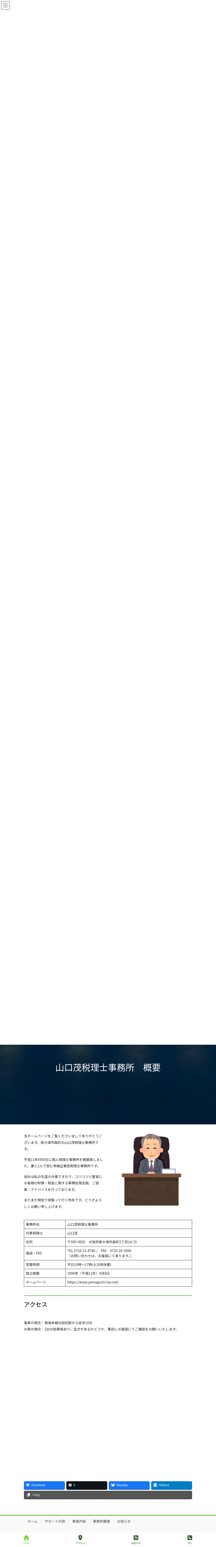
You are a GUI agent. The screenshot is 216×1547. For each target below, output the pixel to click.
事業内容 (79, 1521)
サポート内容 (55, 1521)
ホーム (33, 1521)
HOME (26, 1540)
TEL (190, 1540)
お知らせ (124, 1521)
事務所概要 (101, 1521)
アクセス (80, 1540)
